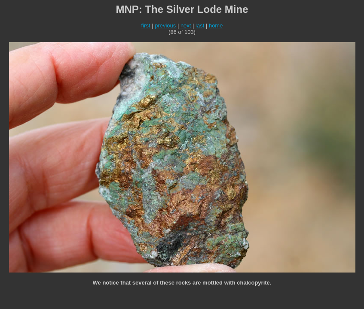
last (200, 25)
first (145, 25)
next (185, 25)
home (216, 25)
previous (165, 25)
